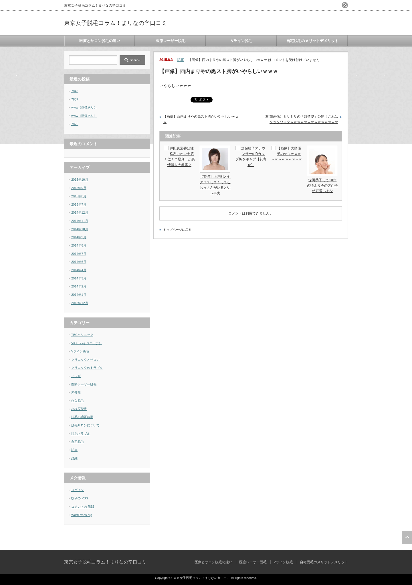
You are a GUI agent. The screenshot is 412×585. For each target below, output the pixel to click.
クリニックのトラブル (87, 367)
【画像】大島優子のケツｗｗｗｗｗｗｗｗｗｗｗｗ (286, 153)
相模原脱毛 (79, 409)
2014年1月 (78, 294)
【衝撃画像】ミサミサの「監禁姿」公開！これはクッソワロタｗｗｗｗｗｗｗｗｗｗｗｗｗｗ (300, 119)
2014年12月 (79, 212)
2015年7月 (78, 204)
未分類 (76, 392)
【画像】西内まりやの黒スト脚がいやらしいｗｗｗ (201, 119)
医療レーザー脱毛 (170, 41)
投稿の (79, 498)
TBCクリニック (82, 334)
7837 (74, 99)
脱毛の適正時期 (82, 417)
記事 (180, 60)
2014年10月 (79, 229)
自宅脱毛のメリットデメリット (312, 41)
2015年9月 (78, 188)
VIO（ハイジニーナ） (86, 343)
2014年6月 (78, 261)
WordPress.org (81, 515)
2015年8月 (78, 196)
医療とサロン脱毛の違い (99, 41)
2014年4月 (78, 270)
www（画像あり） (84, 107)
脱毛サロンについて (85, 425)
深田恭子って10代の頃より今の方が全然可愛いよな (322, 185)
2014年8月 (78, 245)
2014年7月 (78, 253)
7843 (74, 91)
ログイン (77, 490)
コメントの (82, 506)
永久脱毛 (77, 400)
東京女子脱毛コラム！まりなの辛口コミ (115, 23)
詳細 (74, 458)
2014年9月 (78, 237)
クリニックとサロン (85, 359)
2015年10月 (79, 179)
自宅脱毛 (77, 441)
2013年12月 (79, 303)
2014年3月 (78, 278)
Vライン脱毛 (241, 41)
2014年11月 (79, 220)
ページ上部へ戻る (407, 537)
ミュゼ (76, 376)
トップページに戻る (177, 229)
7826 (74, 124)
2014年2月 (78, 286)
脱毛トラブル (80, 433)
